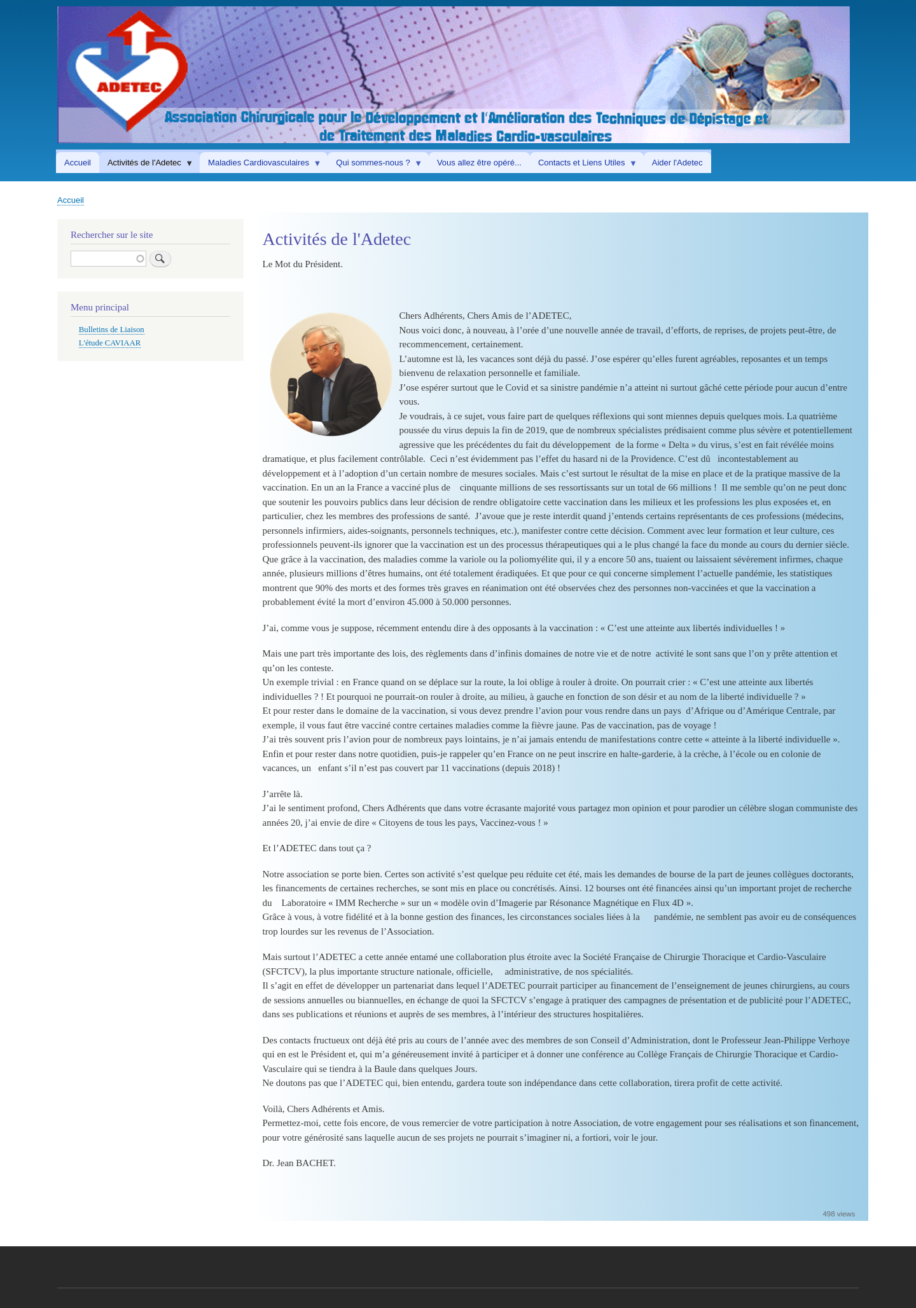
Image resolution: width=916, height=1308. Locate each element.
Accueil (70, 200)
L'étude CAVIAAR (110, 342)
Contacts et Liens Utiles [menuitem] (583, 165)
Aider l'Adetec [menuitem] (677, 162)
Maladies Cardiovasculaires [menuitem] (260, 165)
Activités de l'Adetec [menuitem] (146, 165)
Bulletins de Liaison (111, 329)
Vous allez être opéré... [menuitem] (479, 162)
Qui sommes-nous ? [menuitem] (375, 165)
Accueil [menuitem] (77, 162)
